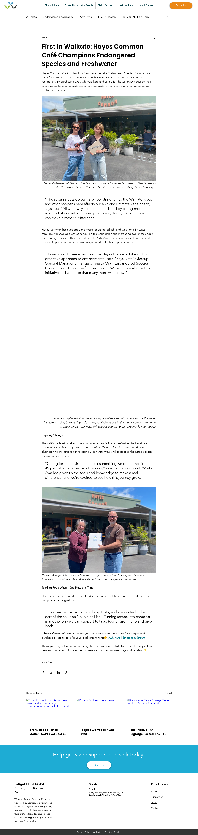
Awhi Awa (86, 16)
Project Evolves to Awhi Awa (97, 732)
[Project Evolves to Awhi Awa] (99, 711)
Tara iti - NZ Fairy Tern (136, 16)
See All (168, 693)
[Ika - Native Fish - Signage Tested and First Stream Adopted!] (149, 711)
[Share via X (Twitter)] (50, 672)
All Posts (31, 16)
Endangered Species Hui (58, 16)
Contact (155, 808)
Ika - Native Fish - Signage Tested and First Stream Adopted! (149, 732)
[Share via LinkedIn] (58, 672)
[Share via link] (66, 672)
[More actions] (154, 37)
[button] (167, 17)
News (154, 802)
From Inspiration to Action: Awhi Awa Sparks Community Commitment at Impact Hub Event (48, 732)
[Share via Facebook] (43, 672)
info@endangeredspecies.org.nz (105, 792)
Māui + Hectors (107, 16)
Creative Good (112, 832)
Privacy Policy (83, 832)
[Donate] (181, 5)
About (154, 791)
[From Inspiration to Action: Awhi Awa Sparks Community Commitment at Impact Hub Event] (48, 711)
